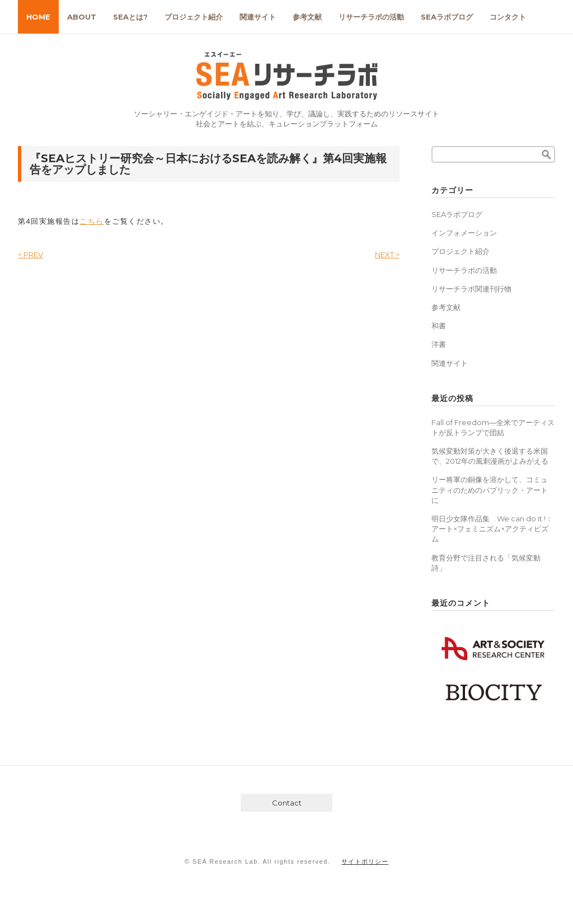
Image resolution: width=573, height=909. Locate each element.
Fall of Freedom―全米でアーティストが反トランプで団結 (493, 427)
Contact (287, 802)
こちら (91, 221)
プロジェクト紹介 (194, 16)
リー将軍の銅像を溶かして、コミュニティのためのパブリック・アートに (489, 489)
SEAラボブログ (447, 16)
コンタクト (508, 16)
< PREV (30, 254)
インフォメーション (464, 232)
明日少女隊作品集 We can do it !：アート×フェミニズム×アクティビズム (492, 528)
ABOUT (81, 16)
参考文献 (307, 16)
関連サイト (257, 16)
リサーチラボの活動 (371, 16)
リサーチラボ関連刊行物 (471, 288)
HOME (38, 16)
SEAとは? (130, 16)
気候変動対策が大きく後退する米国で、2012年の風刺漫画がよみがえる (489, 455)
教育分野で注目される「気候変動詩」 (486, 562)
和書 (438, 325)
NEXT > (387, 254)
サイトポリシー (364, 861)
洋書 (438, 344)
